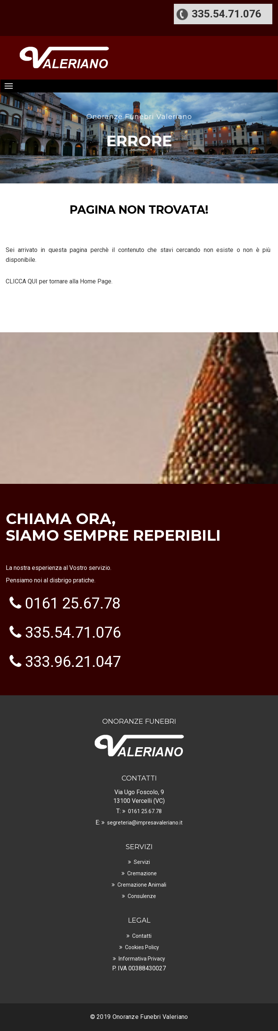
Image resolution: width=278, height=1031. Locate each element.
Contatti (141, 936)
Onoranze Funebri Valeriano (150, 1016)
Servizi (142, 862)
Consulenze (142, 896)
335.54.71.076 (73, 632)
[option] (139, 126)
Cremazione (142, 873)
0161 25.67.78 (72, 603)
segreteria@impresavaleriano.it (145, 823)
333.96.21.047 (73, 662)
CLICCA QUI (21, 281)
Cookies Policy (142, 947)
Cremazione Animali (141, 885)
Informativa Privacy (142, 959)
